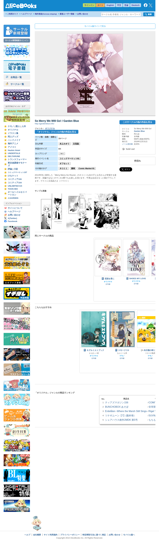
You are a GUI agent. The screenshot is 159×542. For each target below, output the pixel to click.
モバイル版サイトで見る (95, 26)
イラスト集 (13, 133)
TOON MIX (13, 189)
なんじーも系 (122, 353)
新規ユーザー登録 (67, 14)
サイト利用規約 (50, 535)
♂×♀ (62, 153)
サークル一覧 (15, 84)
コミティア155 (15, 179)
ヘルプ (27, 535)
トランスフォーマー (17, 159)
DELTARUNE (14, 156)
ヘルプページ (26, 14)
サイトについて (15, 208)
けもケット (13, 176)
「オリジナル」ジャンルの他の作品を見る (56, 132)
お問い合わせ (82, 14)
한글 (126, 5)
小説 (16, 169)
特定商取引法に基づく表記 (94, 535)
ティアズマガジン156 (116, 402)
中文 (119, 5)
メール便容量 (127, 144)
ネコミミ (63, 168)
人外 (24, 126)
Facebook (12, 221)
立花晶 (76, 144)
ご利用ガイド (12, 14)
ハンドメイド (14, 140)
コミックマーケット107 (17, 172)
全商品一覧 (14, 77)
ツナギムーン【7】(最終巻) (119, 415)
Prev (84, 341)
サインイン (89, 5)
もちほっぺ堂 (94, 353)
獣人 (18, 126)
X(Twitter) (12, 218)
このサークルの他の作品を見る (137, 122)
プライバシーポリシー (70, 535)
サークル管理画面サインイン (16, 40)
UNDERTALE (14, 153)
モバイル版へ (129, 535)
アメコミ (12, 147)
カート (100, 5)
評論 (10, 169)
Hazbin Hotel (14, 150)
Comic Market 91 (87, 168)
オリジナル (13, 130)
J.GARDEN (13, 198)
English (110, 5)
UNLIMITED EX (15, 186)
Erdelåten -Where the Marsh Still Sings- (126, 411)
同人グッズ (13, 137)
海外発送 (46, 14)
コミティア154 (15, 183)
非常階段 (153, 406)
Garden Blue (139, 131)
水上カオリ (64, 144)
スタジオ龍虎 (150, 353)
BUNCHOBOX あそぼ (116, 406)
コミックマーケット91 (69, 158)
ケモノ (11, 126)
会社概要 (37, 535)
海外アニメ (13, 143)
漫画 (73, 168)
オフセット (64, 163)
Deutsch (136, 5)
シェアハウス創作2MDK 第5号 (121, 419)
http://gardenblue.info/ (44, 124)
